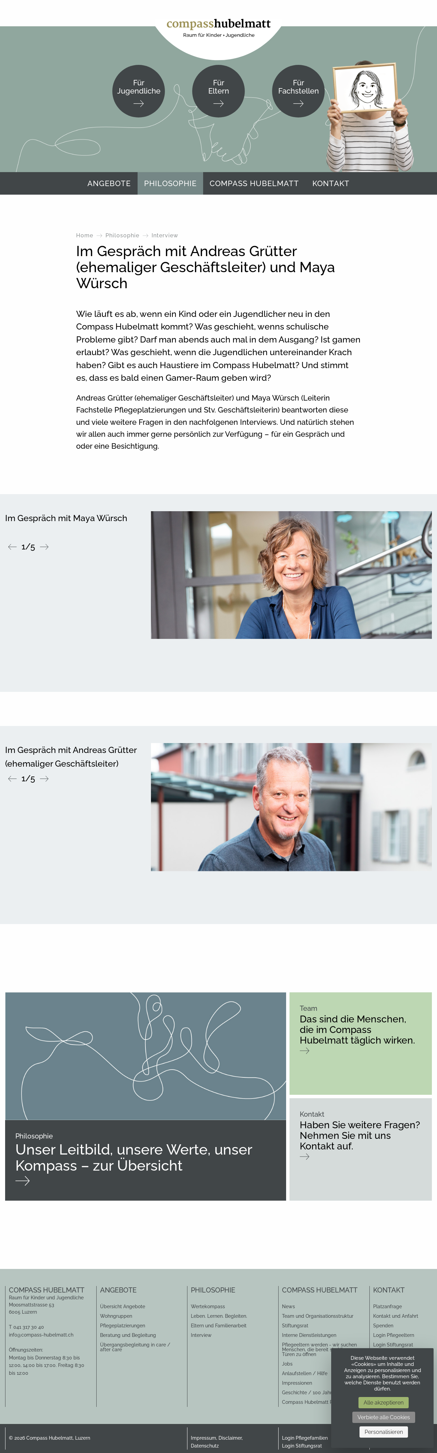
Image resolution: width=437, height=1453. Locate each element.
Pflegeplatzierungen (122, 1325)
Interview (201, 1335)
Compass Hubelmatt (254, 183)
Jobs (287, 1364)
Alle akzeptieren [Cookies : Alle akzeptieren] (384, 1402)
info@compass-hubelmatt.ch (41, 1335)
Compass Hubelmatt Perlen (313, 1402)
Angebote (109, 183)
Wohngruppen (116, 1316)
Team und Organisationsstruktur (317, 1316)
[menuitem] (109, 183)
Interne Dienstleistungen (309, 1335)
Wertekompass (208, 1306)
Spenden (383, 1325)
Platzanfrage (387, 1306)
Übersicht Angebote (122, 1306)
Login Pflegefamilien (305, 1438)
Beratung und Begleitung (128, 1335)
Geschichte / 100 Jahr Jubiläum (318, 1392)
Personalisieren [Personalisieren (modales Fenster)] (384, 1432)
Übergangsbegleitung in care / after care (135, 1347)
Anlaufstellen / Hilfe (304, 1373)
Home (84, 235)
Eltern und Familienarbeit (218, 1325)
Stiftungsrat (295, 1325)
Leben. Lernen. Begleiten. (219, 1316)
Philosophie (170, 183)
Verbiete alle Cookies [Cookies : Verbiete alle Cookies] (383, 1417)
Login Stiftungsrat (393, 1344)
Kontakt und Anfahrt (395, 1316)
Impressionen (297, 1383)
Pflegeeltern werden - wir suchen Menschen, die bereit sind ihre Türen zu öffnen (319, 1349)
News (288, 1306)
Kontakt (331, 183)
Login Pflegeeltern (393, 1335)
